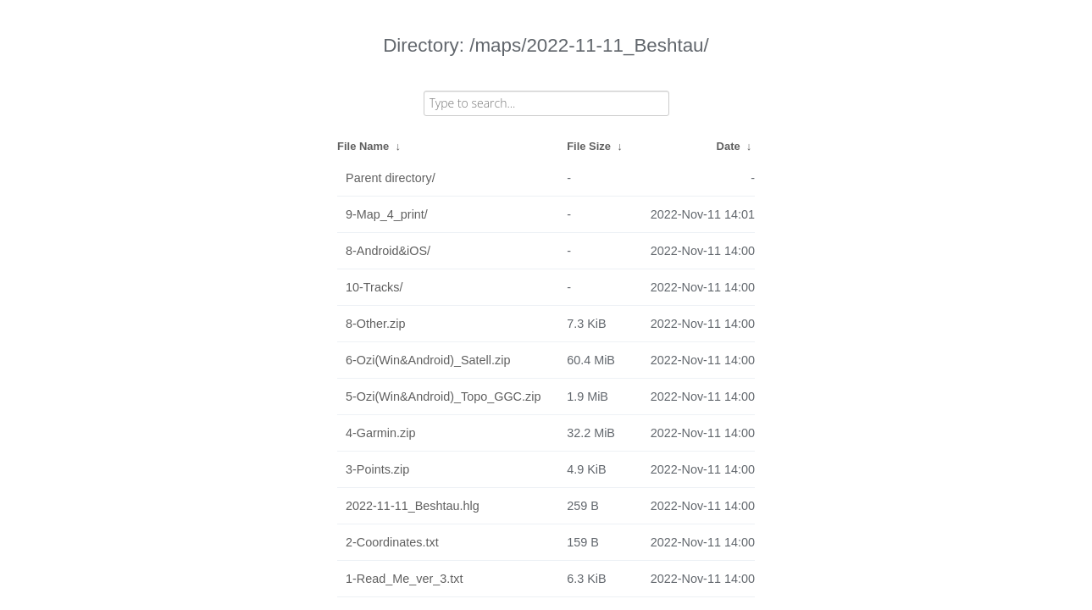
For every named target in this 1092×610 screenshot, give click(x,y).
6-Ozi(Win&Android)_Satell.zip (428, 360)
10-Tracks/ (374, 287)
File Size (589, 146)
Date (728, 146)
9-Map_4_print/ (387, 214)
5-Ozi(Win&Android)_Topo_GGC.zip (443, 396)
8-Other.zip (375, 323)
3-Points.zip (377, 469)
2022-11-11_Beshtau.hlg (412, 506)
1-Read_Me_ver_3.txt (404, 578)
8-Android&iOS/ (388, 251)
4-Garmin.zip (380, 433)
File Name (363, 146)
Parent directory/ (390, 178)
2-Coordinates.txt (392, 542)
